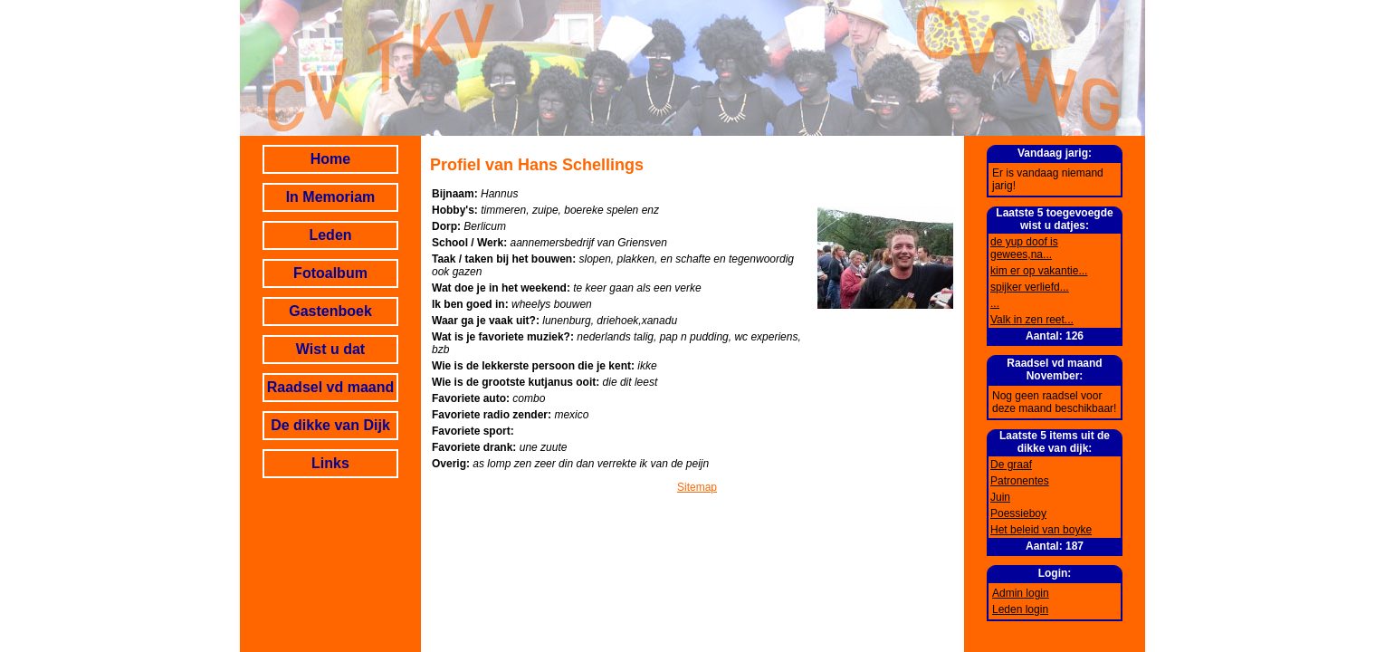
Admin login (1020, 593)
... (994, 303)
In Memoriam (331, 197)
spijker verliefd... (1029, 287)
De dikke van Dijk (330, 425)
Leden (330, 235)
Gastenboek (330, 311)
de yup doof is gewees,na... (1024, 248)
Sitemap (697, 487)
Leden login (1020, 609)
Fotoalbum (330, 273)
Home (330, 159)
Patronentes (1019, 481)
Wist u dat (330, 349)
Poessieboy (1018, 513)
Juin (1000, 497)
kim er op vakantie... (1038, 270)
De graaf (1011, 464)
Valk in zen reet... (1032, 319)
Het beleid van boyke (1041, 529)
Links (330, 463)
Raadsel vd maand (331, 387)
